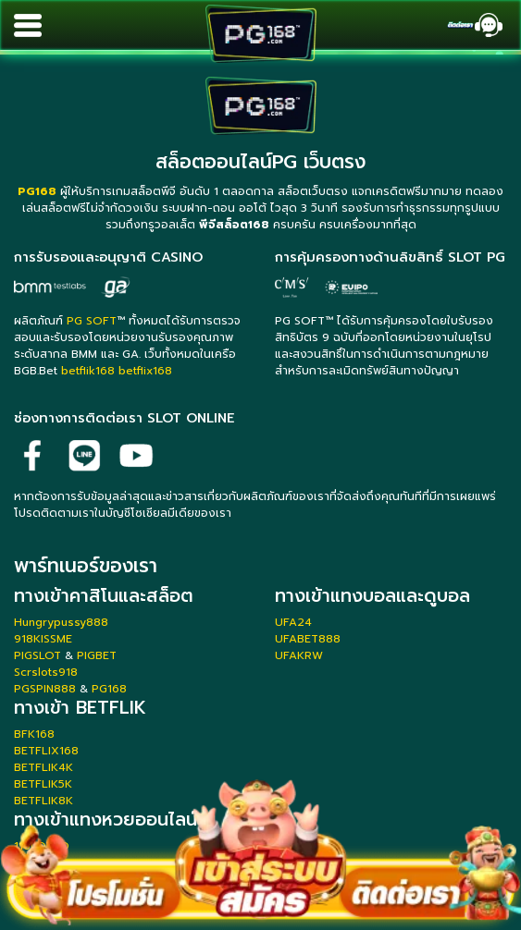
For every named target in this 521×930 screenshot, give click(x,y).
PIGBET (97, 655)
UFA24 (293, 622)
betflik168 (88, 370)
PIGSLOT (37, 655)
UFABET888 (308, 638)
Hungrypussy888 (61, 622)
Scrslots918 (46, 672)
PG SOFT (92, 320)
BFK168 (34, 734)
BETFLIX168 (46, 750)
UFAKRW (299, 655)
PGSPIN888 (45, 688)
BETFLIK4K (43, 767)
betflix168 (145, 370)
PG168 (109, 688)
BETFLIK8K (43, 800)
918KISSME (43, 638)
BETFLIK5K (43, 784)
